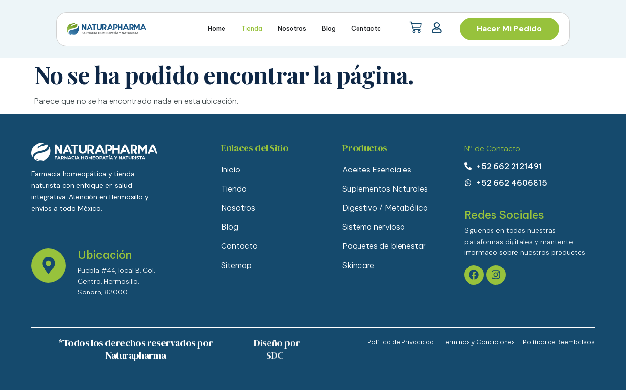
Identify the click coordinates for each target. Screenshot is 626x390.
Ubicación (105, 255)
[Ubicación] (48, 265)
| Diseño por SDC (275, 349)
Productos (364, 148)
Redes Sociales (504, 214)
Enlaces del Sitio (254, 148)
